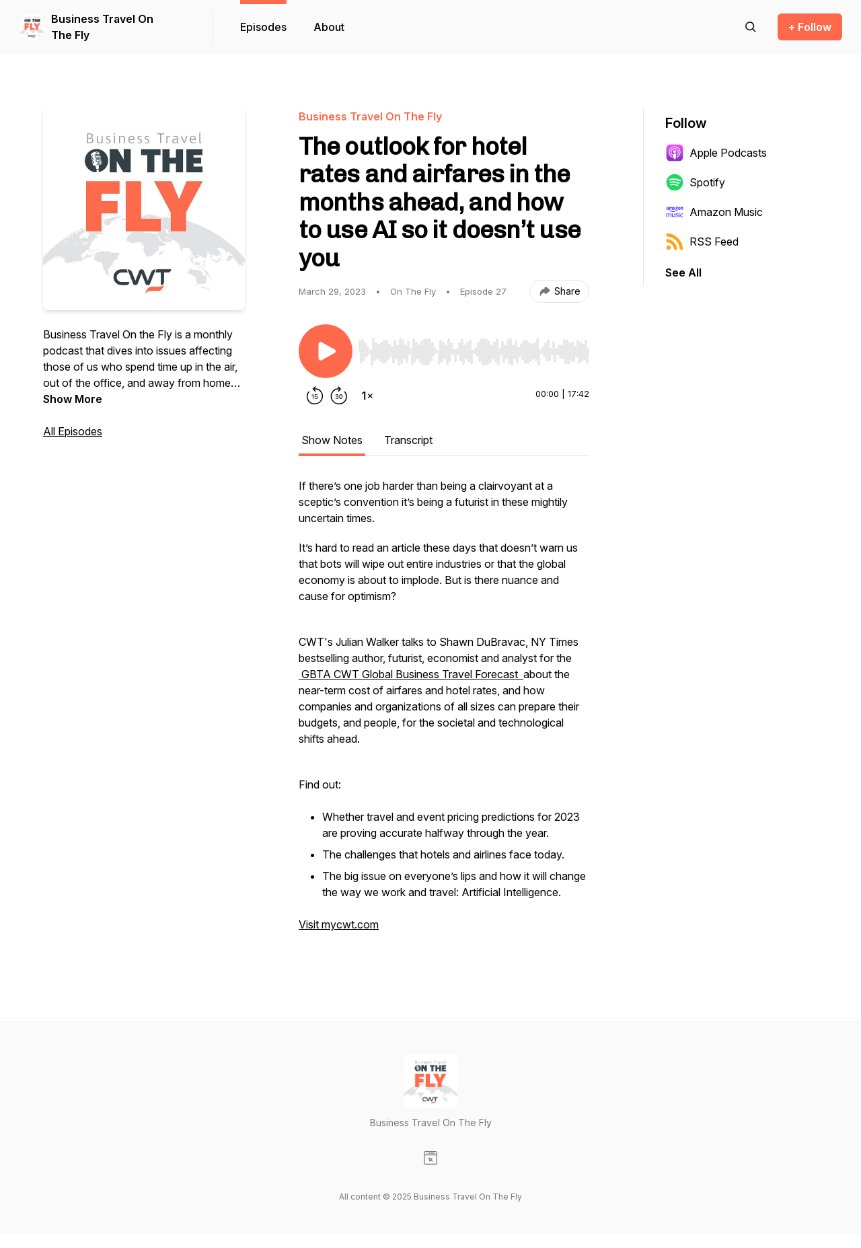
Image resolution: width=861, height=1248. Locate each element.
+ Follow (809, 27)
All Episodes (72, 431)
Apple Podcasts (716, 152)
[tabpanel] (444, 712)
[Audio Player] (473, 348)
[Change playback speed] (367, 395)
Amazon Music (714, 212)
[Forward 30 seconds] (339, 395)
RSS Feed (702, 241)
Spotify (695, 182)
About (328, 27)
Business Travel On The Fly (102, 27)
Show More (72, 399)
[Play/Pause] (325, 351)
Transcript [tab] (408, 440)
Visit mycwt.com (339, 924)
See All (683, 272)
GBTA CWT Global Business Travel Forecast (411, 674)
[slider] (473, 352)
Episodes (263, 27)
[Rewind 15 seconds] (314, 395)
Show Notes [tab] (332, 440)
